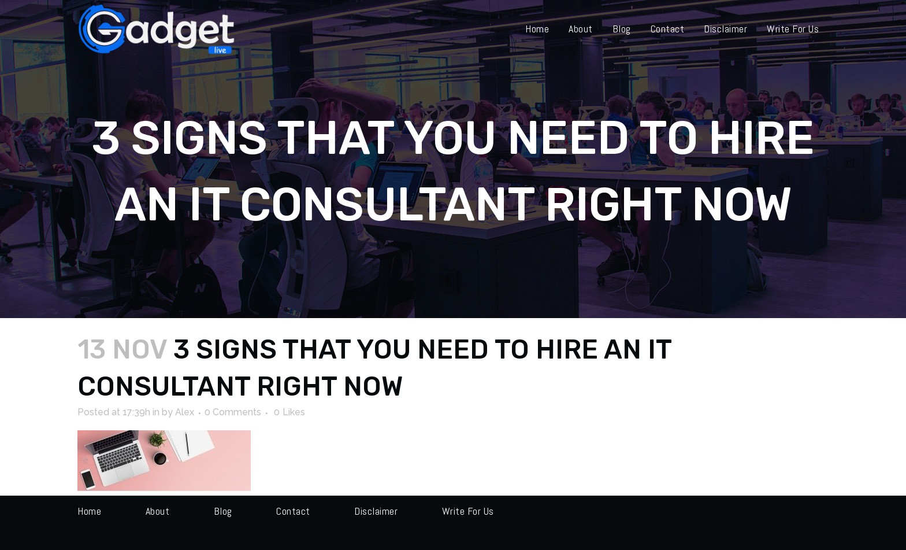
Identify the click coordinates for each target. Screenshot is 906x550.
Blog (223, 511)
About (158, 511)
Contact (293, 511)
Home (89, 511)
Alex (184, 412)
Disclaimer (376, 511)
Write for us (468, 511)
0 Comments (233, 412)
